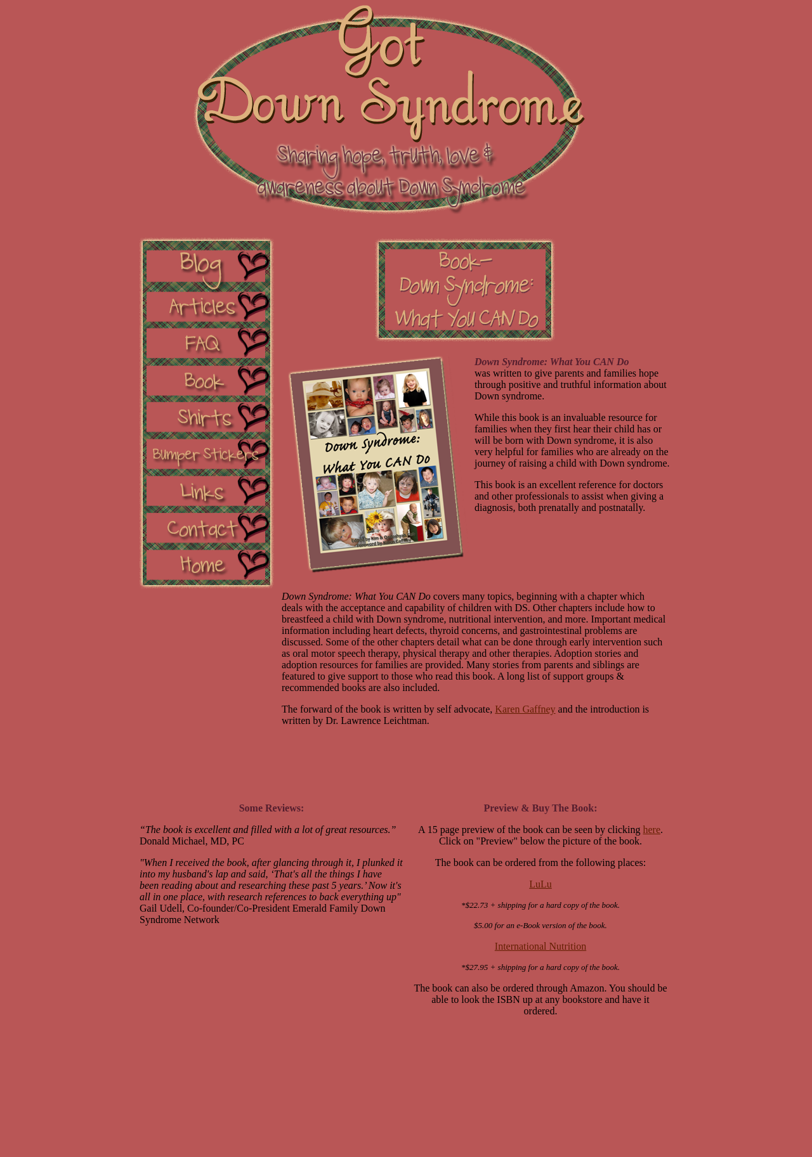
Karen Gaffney (525, 709)
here (652, 829)
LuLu (540, 884)
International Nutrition (540, 946)
